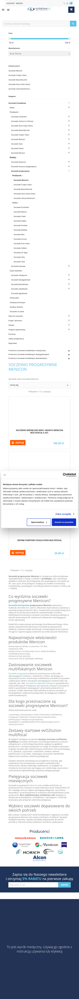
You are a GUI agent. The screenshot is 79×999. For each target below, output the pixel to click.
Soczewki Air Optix (21, 253)
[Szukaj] (39, 24)
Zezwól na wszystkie (64, 522)
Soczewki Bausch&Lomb (18, 80)
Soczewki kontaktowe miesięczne (40, 683)
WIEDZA (19, 3)
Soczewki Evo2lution (21, 207)
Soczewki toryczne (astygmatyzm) (24, 167)
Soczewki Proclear (21, 225)
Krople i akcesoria (15, 321)
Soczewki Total (19, 262)
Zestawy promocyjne (17, 302)
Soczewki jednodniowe (19, 284)
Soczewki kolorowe (18, 266)
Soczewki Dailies (20, 221)
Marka (12, 108)
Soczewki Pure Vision (22, 244)
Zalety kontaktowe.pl (16, 339)
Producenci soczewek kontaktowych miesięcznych (27, 350)
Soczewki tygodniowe (19, 293)
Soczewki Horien (17, 148)
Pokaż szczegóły (63, 514)
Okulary (11, 325)
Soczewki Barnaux (18, 153)
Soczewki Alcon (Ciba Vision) (19, 84)
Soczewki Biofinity (20, 230)
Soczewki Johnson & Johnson (22, 121)
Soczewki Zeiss (17, 144)
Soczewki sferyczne (18, 162)
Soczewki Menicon (15, 71)
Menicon (33, 785)
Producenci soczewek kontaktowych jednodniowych (28, 358)
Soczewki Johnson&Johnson (19, 89)
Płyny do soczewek (16, 316)
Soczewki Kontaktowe (17, 103)
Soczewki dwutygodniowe (20, 280)
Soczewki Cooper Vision (18, 75)
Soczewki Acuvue (20, 239)
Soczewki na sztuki (17, 312)
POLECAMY (14, 298)
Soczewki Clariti (20, 216)
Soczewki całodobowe (19, 289)
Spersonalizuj (39, 522)
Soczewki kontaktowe (19, 605)
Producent (14, 66)
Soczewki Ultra (19, 257)
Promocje (12, 334)
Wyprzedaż (13, 343)
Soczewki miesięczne (19, 275)
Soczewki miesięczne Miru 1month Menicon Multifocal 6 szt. (39, 431)
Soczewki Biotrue (20, 212)
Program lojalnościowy (17, 330)
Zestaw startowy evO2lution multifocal (39, 540)
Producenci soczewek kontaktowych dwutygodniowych (29, 354)
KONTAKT (11, 3)
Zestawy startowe (16, 307)
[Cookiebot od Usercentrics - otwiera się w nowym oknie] (64, 475)
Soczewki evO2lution (19, 117)
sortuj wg (39, 385)
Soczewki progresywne (20, 171)
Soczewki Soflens (20, 248)
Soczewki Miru (19, 234)
